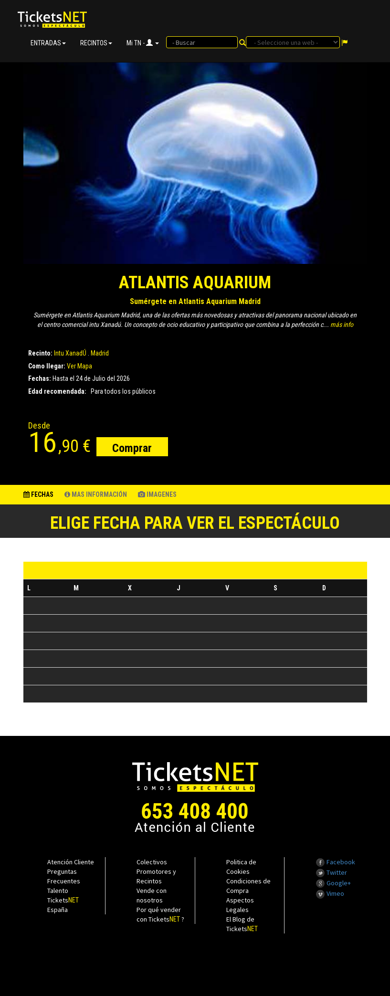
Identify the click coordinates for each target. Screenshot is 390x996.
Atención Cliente (70, 862)
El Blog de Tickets (242, 924)
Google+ (333, 883)
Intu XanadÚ (70, 353)
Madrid (100, 353)
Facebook (335, 862)
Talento (57, 890)
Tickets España (63, 905)
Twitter (331, 872)
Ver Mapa (79, 366)
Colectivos (152, 862)
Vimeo (330, 893)
